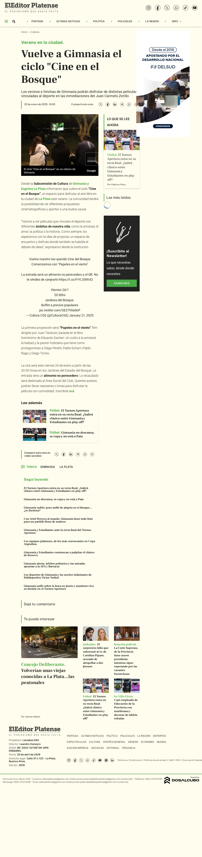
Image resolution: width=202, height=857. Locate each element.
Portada (37, 21)
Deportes (159, 735)
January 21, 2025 (81, 315)
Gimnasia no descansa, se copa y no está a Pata (54, 499)
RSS (178, 760)
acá (71, 391)
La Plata (44, 199)
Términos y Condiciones (129, 760)
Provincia (128, 748)
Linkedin (112, 760)
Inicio (24, 31)
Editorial (113, 748)
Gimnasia (47, 467)
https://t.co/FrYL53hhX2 (76, 279)
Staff (171, 760)
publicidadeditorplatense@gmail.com (101, 779)
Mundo (161, 741)
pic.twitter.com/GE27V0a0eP (59, 310)
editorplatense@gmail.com (55, 779)
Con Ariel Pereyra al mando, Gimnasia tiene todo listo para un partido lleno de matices (58, 520)
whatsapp (87, 760)
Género (133, 741)
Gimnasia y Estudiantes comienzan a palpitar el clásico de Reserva (59, 554)
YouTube (100, 760)
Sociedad (97, 748)
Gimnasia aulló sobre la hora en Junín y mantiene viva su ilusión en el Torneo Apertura (59, 587)
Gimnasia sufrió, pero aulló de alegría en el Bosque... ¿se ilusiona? (58, 509)
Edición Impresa (77, 748)
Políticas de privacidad (155, 760)
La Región (152, 21)
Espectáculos (76, 741)
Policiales (125, 21)
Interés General (114, 741)
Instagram (69, 760)
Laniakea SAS (31, 740)
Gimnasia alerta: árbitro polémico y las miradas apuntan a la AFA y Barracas (54, 565)
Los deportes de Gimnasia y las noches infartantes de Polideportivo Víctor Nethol (57, 576)
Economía (147, 741)
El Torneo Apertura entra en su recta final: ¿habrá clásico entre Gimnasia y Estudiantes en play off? (56, 489)
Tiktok (94, 760)
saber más (122, 283)
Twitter (81, 760)
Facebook (75, 760)
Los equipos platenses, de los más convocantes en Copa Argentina (59, 542)
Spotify (106, 760)
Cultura (35, 31)
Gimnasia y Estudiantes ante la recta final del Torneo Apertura (57, 531)
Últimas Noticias (68, 21)
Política (99, 21)
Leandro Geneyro (30, 743)
